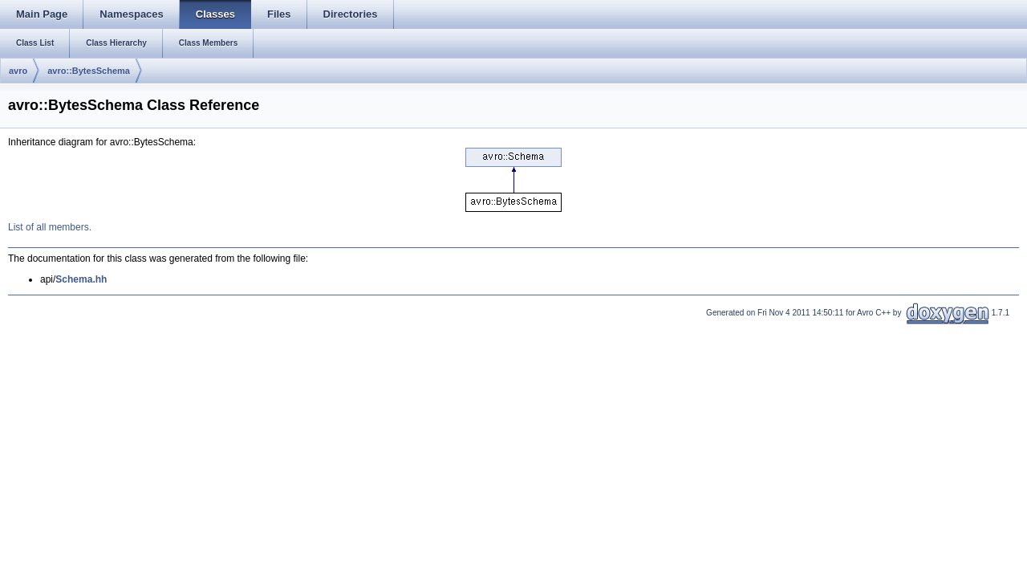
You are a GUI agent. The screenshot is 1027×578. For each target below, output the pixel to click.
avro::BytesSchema (88, 70)
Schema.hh (81, 279)
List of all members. (49, 227)
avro (18, 70)
